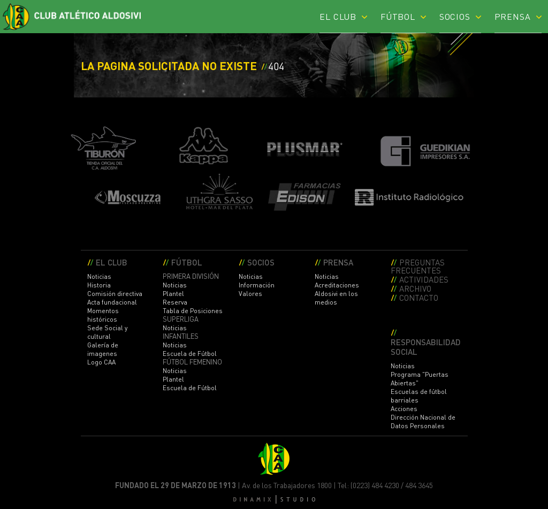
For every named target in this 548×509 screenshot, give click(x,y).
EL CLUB (337, 16)
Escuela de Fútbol (190, 354)
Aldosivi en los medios (336, 298)
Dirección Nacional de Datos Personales (423, 421)
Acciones (404, 409)
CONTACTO (418, 297)
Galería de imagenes (102, 349)
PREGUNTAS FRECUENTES (418, 266)
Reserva (175, 302)
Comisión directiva (114, 294)
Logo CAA (101, 362)
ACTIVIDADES (423, 279)
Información (257, 285)
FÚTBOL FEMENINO (192, 362)
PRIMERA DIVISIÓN (191, 276)
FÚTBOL (397, 16)
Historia (99, 285)
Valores (250, 294)
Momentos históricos (103, 315)
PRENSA (512, 16)
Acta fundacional (112, 302)
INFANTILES (181, 336)
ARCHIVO (415, 288)
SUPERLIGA (181, 319)
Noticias (99, 276)
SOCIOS (454, 16)
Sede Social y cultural (107, 332)
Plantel (173, 294)
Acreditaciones (337, 285)
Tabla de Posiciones (193, 311)
